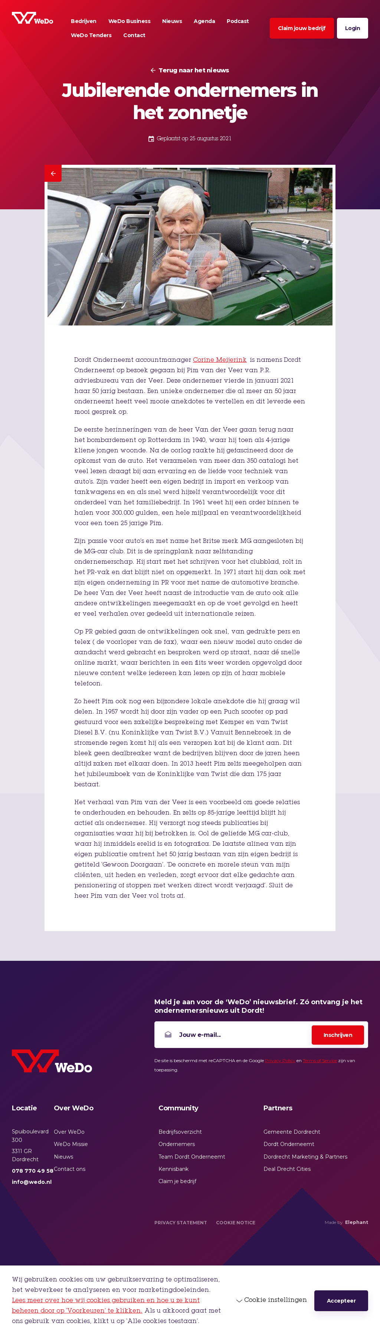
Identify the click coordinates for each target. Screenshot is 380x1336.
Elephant (356, 1222)
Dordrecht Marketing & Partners (305, 1156)
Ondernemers (176, 1144)
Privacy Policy (280, 1060)
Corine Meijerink (220, 360)
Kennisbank (173, 1169)
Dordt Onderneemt (288, 1144)
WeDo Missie (71, 1144)
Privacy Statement (180, 1222)
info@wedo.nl (32, 1182)
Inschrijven (338, 1035)
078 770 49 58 (32, 1171)
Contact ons (69, 1169)
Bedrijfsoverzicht (180, 1132)
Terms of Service (320, 1060)
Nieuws (63, 1156)
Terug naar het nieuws (193, 70)
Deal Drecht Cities (287, 1169)
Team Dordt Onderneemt (191, 1156)
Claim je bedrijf (177, 1181)
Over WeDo (69, 1132)
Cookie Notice (235, 1222)
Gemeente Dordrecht (291, 1132)
